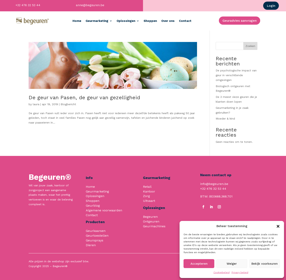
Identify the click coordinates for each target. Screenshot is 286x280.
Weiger (232, 263)
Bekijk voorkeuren (264, 263)
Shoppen (150, 21)
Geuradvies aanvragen (239, 20)
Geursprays (94, 240)
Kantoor (149, 191)
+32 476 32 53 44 (27, 5)
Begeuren (150, 217)
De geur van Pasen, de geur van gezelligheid (84, 97)
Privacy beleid (240, 272)
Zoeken (250, 46)
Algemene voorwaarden (104, 210)
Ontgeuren (151, 221)
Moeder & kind (225, 118)
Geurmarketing (97, 21)
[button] (278, 226)
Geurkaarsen (95, 231)
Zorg (146, 196)
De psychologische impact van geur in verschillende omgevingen (236, 75)
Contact (185, 21)
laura (36, 104)
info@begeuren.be (214, 184)
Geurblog (93, 205)
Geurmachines (154, 226)
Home (76, 21)
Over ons (168, 21)
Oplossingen (126, 21)
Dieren (91, 245)
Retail (147, 187)
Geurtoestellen (97, 235)
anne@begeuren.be (90, 5)
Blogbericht (68, 104)
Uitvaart (149, 201)
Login (271, 6)
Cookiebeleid (222, 272)
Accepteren (199, 263)
